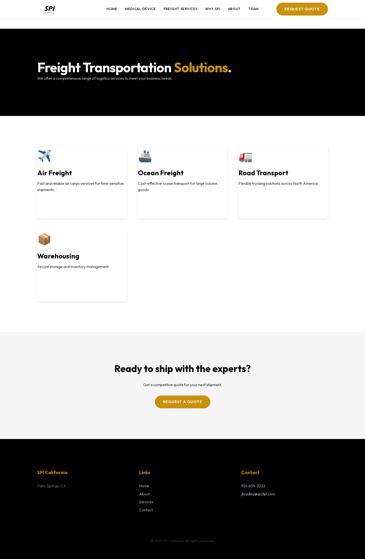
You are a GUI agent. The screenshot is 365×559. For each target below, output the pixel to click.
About (234, 9)
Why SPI (212, 9)
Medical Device (140, 9)
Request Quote (302, 8)
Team (253, 9)
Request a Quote (182, 401)
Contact (146, 510)
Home (111, 9)
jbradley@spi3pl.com (258, 494)
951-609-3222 (253, 485)
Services (146, 501)
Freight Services (180, 9)
